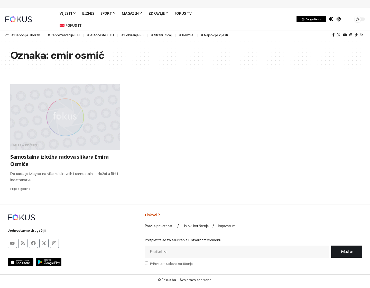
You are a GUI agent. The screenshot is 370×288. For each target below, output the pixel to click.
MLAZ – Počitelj (26, 145)
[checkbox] (146, 263)
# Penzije (186, 35)
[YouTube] (345, 35)
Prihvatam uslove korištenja (171, 264)
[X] (339, 35)
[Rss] (362, 35)
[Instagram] (351, 35)
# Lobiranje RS (133, 35)
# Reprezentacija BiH (64, 35)
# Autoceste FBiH (100, 35)
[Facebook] (333, 35)
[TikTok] (356, 35)
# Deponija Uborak (26, 35)
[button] (348, 19)
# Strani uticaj (161, 35)
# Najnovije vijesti (214, 35)
